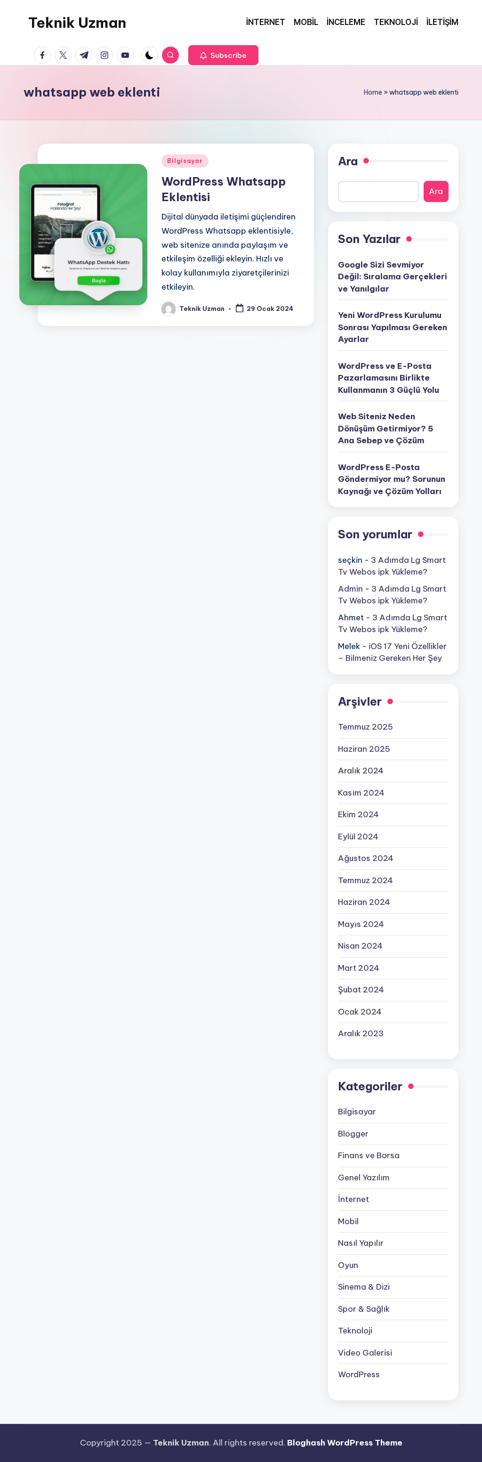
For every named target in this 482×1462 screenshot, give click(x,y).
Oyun (348, 1265)
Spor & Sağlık (364, 1309)
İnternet (353, 1199)
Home (373, 92)
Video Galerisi (365, 1353)
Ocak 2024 (360, 1012)
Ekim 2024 (358, 814)
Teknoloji (355, 1330)
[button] (223, 55)
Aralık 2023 (361, 1033)
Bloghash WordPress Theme (344, 1443)
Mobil (348, 1221)
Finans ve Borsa (369, 1155)
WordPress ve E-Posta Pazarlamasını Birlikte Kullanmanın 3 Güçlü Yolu (388, 378)
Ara (348, 161)
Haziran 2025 (364, 749)
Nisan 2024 (360, 946)
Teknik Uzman (77, 23)
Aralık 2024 (361, 770)
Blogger (353, 1134)
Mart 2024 (358, 968)
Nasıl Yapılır (361, 1243)
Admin (350, 589)
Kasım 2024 (361, 793)
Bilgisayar (184, 160)
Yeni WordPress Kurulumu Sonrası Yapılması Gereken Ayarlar (392, 327)
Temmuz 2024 (365, 880)
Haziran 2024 (364, 902)
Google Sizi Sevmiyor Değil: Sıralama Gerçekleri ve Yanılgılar (392, 277)
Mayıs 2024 (361, 924)
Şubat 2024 (361, 989)
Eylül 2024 (358, 836)
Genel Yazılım (364, 1177)
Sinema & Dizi (364, 1287)
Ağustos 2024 (366, 858)
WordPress (359, 1374)
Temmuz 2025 (365, 727)
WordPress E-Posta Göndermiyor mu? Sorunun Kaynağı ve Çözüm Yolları (391, 479)
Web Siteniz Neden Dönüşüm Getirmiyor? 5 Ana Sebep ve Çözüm (386, 428)
